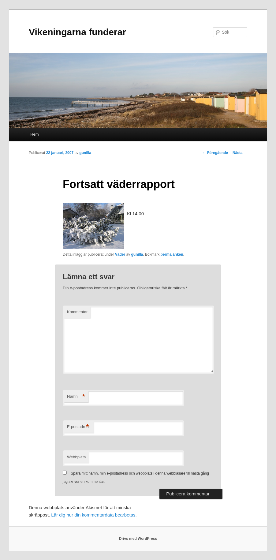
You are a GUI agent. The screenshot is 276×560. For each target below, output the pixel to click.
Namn (76, 396)
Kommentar (77, 312)
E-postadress (79, 427)
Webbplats (76, 457)
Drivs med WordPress (138, 538)
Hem (34, 134)
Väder (120, 254)
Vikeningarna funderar (77, 32)
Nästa (240, 153)
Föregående (215, 153)
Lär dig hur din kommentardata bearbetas (93, 514)
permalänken (172, 254)
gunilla (85, 153)
